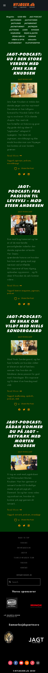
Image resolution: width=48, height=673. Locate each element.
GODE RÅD (22, 17)
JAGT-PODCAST (36, 17)
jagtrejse (19, 161)
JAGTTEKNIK (14, 30)
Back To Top (23, 538)
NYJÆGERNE (15, 33)
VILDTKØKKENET (15, 43)
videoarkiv (32, 39)
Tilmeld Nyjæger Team (24, 558)
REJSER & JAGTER (31, 33)
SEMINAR (32, 36)
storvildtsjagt (13, 163)
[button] (4, 5)
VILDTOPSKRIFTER (32, 43)
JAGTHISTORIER (31, 20)
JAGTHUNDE (16, 23)
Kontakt (24, 568)
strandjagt (36, 515)
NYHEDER (35, 30)
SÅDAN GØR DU (18, 36)
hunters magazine (22, 291)
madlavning (20, 396)
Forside (24, 543)
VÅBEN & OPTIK (18, 39)
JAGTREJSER (32, 26)
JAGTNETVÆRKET (17, 26)
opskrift (29, 396)
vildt (17, 399)
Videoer (24, 563)
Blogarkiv (10, 17)
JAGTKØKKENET (30, 23)
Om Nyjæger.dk (24, 548)
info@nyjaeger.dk (24, 575)
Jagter (24, 553)
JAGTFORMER (16, 20)
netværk (18, 515)
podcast (27, 161)
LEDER (25, 30)
